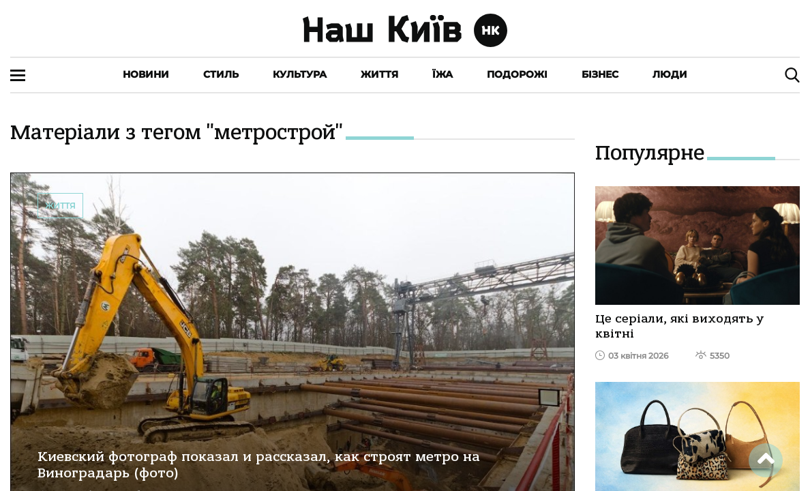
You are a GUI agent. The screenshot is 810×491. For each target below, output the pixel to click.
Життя (379, 74)
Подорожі (517, 74)
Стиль (221, 74)
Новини (146, 74)
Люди (669, 74)
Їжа (442, 74)
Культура (300, 74)
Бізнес (600, 74)
